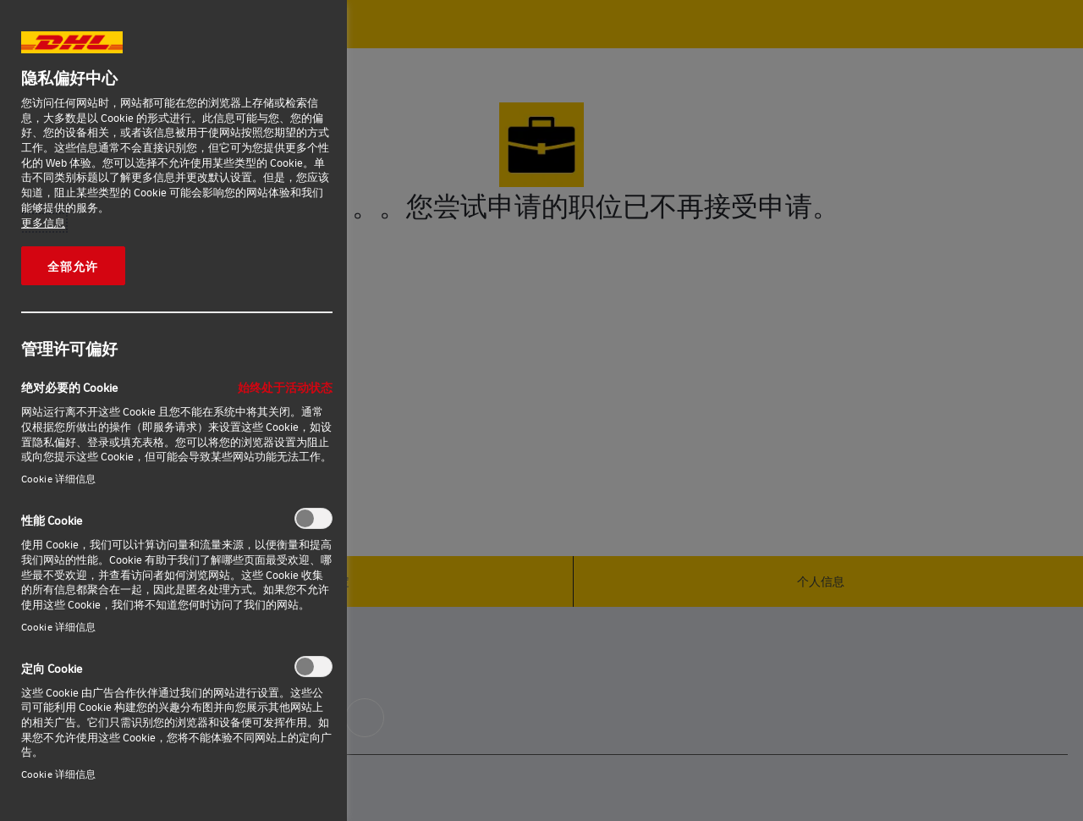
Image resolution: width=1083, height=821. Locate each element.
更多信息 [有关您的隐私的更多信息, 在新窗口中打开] (43, 222)
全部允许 (73, 265)
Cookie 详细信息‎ (58, 478)
